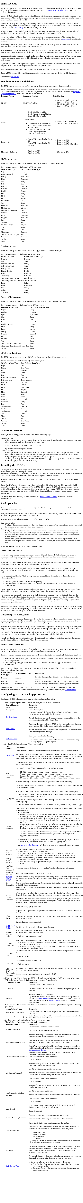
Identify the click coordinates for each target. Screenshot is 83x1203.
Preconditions (10, 729)
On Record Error (11, 739)
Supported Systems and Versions (56, 10)
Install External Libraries (48, 497)
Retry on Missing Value (9, 880)
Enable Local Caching (10, 928)
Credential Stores (54, 1002)
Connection (10, 756)
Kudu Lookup (18, 27)
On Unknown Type (12, 1168)
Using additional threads (37, 1051)
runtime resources (43, 1000)
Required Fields (11, 717)
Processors (15, 77)
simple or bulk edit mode (29, 846)
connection (66, 39)
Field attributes (70, 690)
